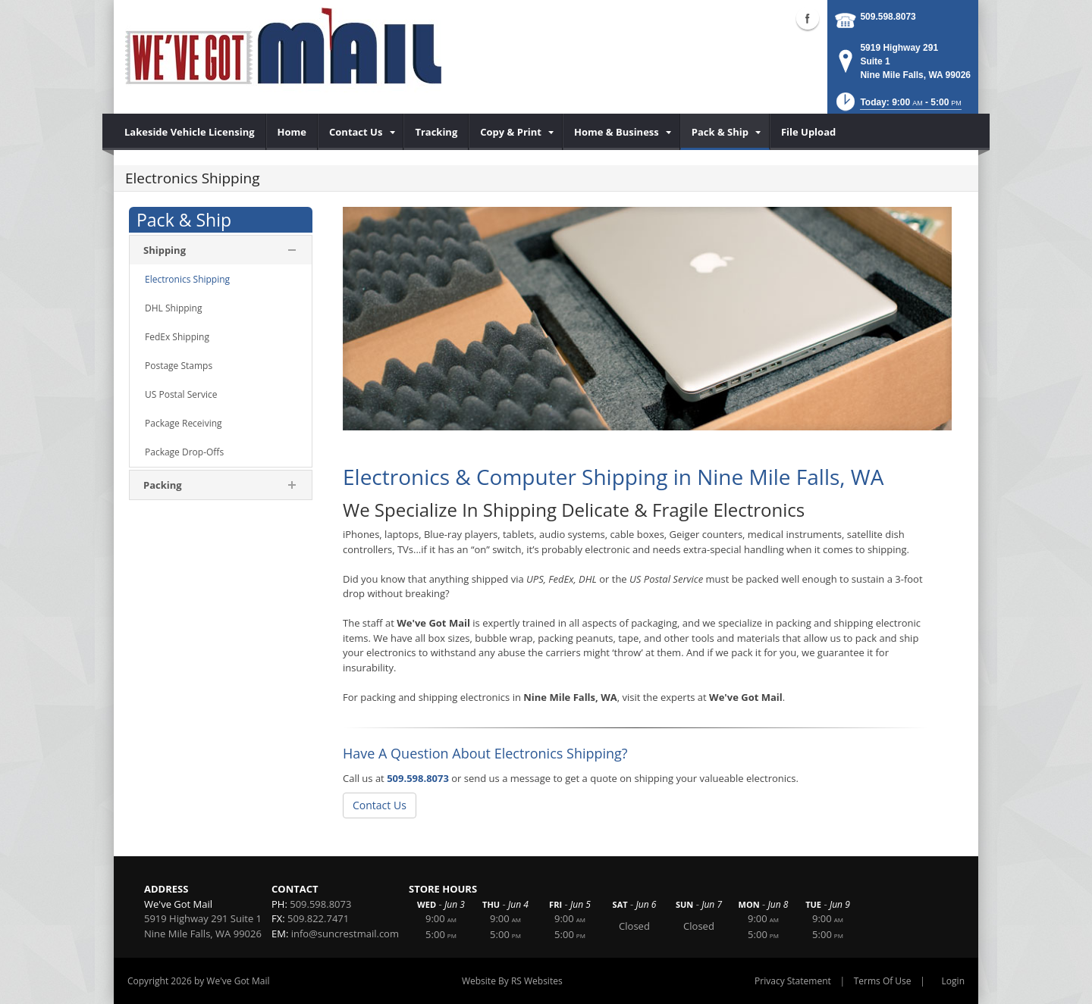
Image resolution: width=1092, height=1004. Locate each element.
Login (953, 980)
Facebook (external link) (807, 18)
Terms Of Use (883, 980)
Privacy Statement (793, 980)
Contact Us (379, 805)
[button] (897, 106)
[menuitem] (190, 132)
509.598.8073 (887, 16)
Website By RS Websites (512, 980)
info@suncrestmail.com (345, 933)
